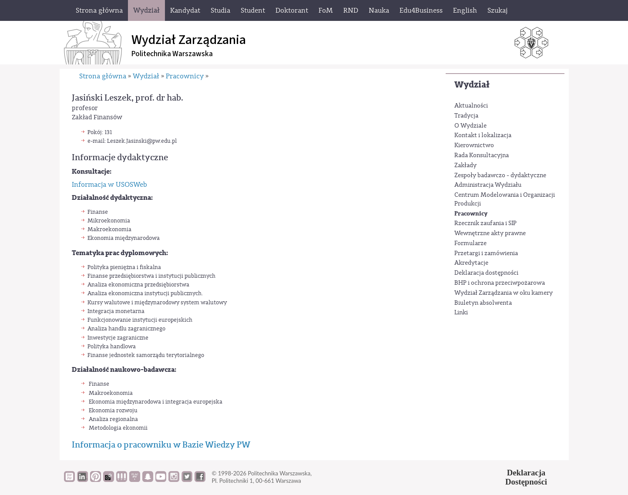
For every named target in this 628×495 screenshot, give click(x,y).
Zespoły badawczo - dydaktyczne (500, 175)
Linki (461, 313)
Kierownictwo (474, 145)
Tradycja (466, 116)
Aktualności (471, 106)
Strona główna (102, 76)
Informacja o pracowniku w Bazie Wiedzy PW (161, 445)
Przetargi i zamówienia (486, 253)
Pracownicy (470, 213)
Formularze (470, 243)
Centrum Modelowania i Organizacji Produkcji (504, 199)
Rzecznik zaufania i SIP (485, 223)
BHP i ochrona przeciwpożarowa (499, 283)
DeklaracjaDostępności (526, 477)
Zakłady (465, 165)
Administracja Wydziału (487, 185)
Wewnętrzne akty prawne (490, 233)
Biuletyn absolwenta (483, 303)
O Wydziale (470, 126)
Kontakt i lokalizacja (482, 135)
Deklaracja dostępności (486, 273)
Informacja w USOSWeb (109, 184)
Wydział (472, 84)
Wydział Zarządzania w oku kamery (503, 293)
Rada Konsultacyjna (481, 155)
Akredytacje (471, 263)
